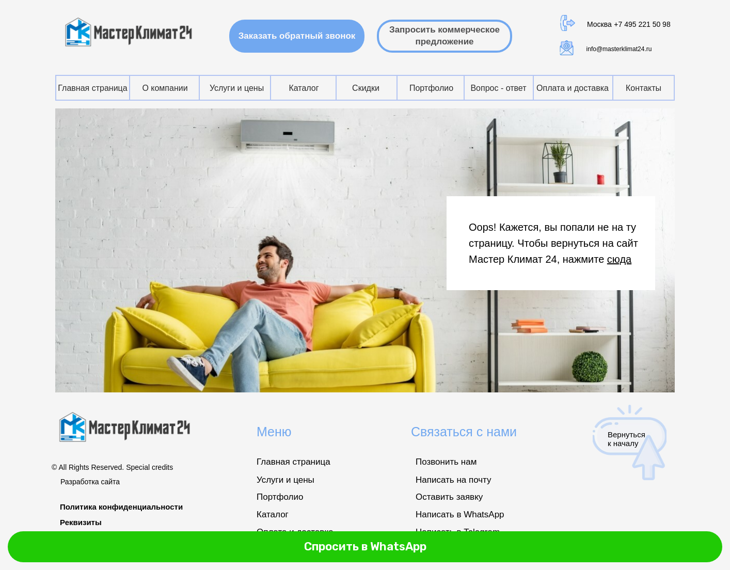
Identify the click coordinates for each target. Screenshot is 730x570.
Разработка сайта (90, 482)
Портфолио (431, 88)
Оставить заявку (449, 497)
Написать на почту (453, 480)
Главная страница (92, 88)
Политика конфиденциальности (121, 506)
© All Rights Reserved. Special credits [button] (112, 467)
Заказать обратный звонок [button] (301, 35)
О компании (164, 88)
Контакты (643, 88)
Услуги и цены (237, 88)
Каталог (304, 88)
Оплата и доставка (572, 88)
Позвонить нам (446, 462)
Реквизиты (81, 522)
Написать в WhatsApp (460, 514)
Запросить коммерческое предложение (444, 35)
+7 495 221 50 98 (642, 24)
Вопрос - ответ (498, 88)
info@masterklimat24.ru (619, 49)
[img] (129, 32)
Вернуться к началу (626, 439)
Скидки (365, 88)
